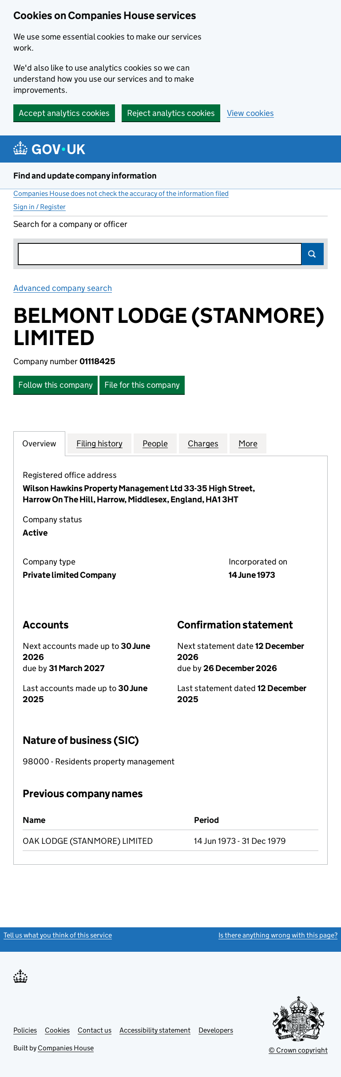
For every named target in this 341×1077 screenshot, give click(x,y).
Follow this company (55, 385)
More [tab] (248, 443)
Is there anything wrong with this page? (277, 935)
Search (312, 254)
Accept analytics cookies (64, 113)
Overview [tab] (39, 443)
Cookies (57, 1030)
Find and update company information (85, 176)
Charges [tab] (203, 443)
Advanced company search (62, 288)
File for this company (142, 385)
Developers (215, 1030)
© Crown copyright (298, 1050)
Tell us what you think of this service (58, 935)
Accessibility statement (154, 1030)
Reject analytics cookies (171, 113)
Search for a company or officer (70, 224)
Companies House (66, 1048)
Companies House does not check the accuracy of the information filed (121, 193)
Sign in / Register (39, 207)
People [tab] (155, 443)
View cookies (250, 113)
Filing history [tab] (99, 443)
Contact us (94, 1030)
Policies (25, 1030)
